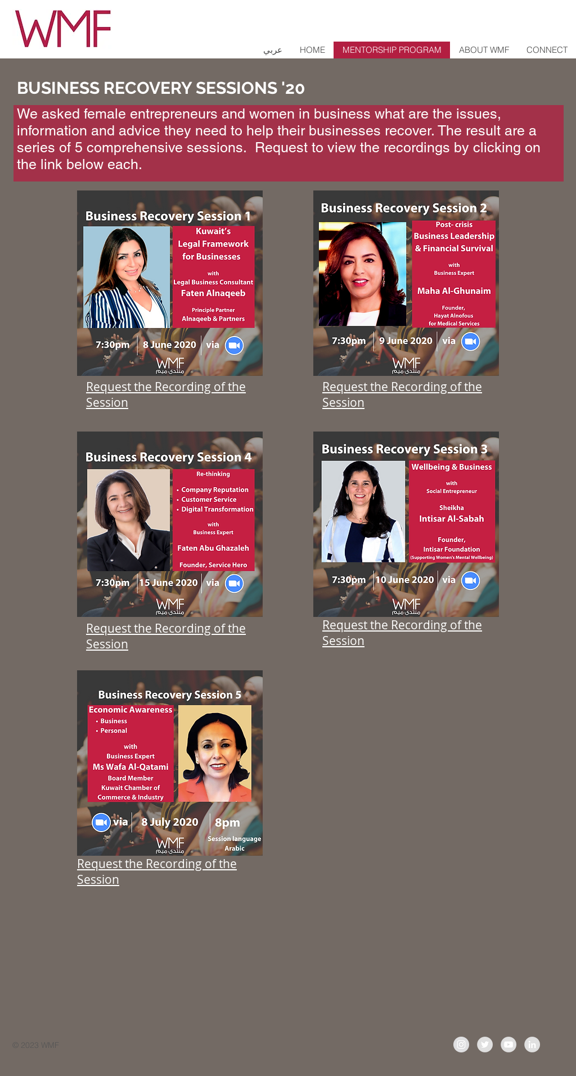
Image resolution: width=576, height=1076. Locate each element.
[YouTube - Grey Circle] (508, 1044)
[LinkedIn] (532, 1044)
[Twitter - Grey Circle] (485, 1044)
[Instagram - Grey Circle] (461, 1044)
